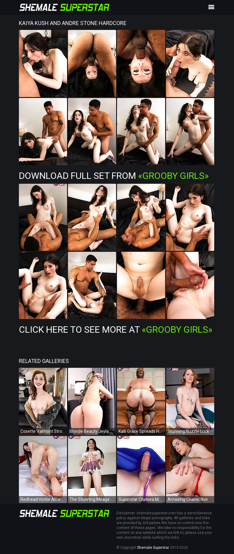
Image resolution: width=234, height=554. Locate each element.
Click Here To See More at (115, 329)
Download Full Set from (114, 175)
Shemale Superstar (153, 547)
